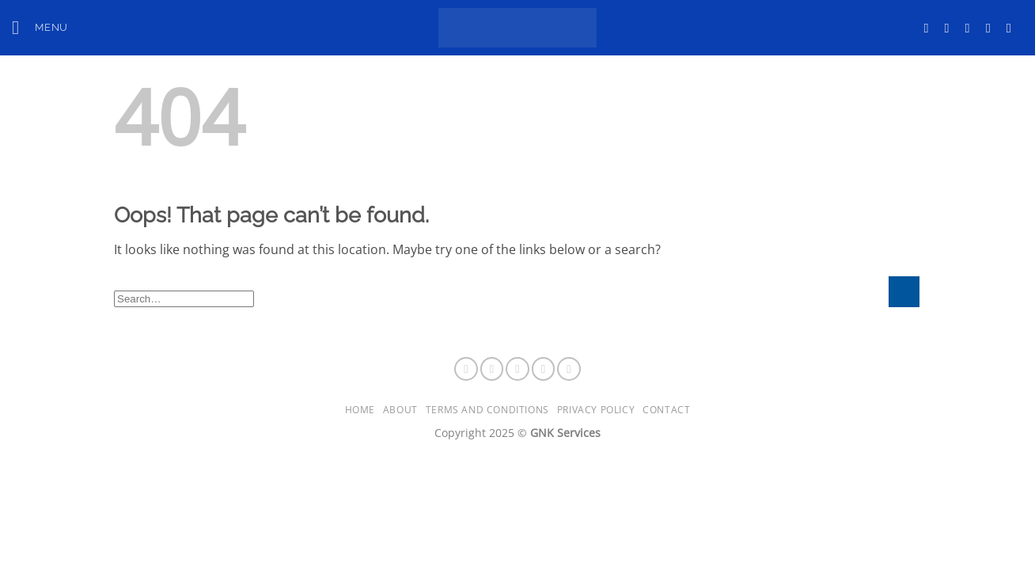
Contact (666, 409)
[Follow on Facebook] (929, 28)
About (400, 409)
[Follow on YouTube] (1013, 28)
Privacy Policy (596, 409)
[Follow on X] (971, 28)
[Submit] (904, 291)
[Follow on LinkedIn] (992, 28)
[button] (40, 27)
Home (360, 409)
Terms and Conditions (487, 409)
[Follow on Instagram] (951, 28)
